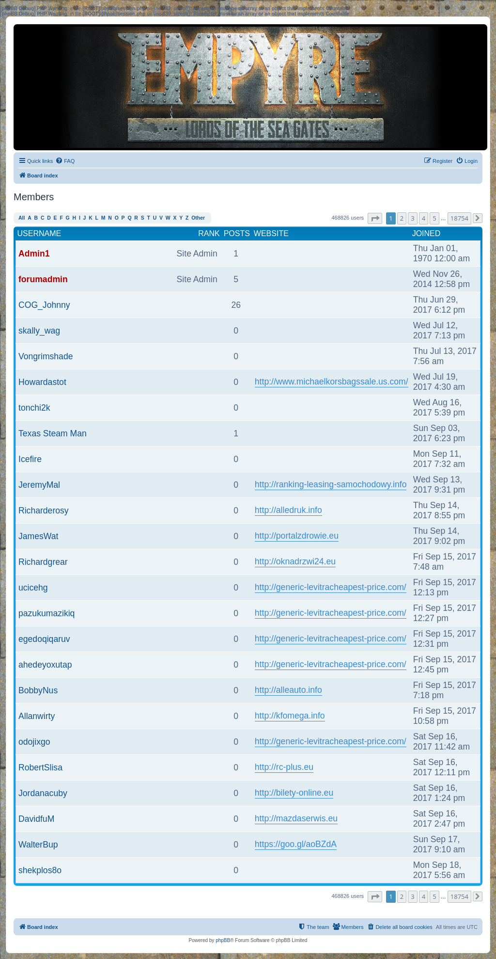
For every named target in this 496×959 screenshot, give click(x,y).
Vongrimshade (45, 356)
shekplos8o (40, 870)
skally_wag (39, 331)
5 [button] (434, 218)
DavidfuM (36, 819)
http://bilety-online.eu (294, 793)
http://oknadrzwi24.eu (295, 561)
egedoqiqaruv (44, 639)
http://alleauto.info (288, 690)
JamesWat (38, 536)
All (21, 218)
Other (198, 218)
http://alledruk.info (288, 510)
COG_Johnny (44, 305)
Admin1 (34, 253)
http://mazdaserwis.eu (296, 818)
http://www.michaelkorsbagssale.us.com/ (331, 381)
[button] (375, 218)
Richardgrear (43, 562)
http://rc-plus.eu (284, 767)
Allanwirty (36, 716)
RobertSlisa (40, 767)
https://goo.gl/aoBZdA (296, 844)
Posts (237, 233)
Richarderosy (43, 510)
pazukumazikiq (46, 613)
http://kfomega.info (290, 715)
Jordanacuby (42, 793)
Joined (426, 233)
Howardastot (42, 382)
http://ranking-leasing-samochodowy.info (331, 484)
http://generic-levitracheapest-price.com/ (330, 587)
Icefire (30, 459)
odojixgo (34, 742)
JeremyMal (39, 485)
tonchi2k (34, 408)
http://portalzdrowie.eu (297, 536)
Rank (208, 233)
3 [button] (412, 218)
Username (39, 233)
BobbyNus (38, 690)
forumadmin (43, 279)
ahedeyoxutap (45, 665)
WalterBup (38, 844)
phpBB (223, 940)
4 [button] (423, 218)
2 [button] (401, 218)
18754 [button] (459, 218)
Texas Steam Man (52, 433)
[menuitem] (65, 161)
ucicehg (33, 587)
